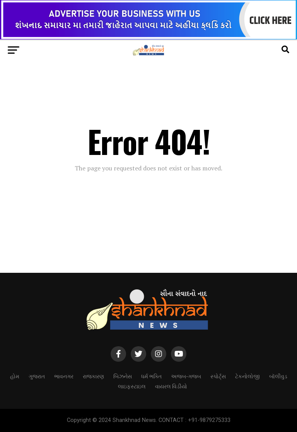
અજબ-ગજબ (186, 376)
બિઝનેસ (122, 376)
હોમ (14, 376)
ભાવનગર (63, 376)
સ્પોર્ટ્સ (218, 376)
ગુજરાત (37, 376)
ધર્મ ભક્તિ (151, 376)
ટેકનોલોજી (247, 376)
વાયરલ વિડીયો (171, 386)
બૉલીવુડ (278, 376)
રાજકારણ (93, 376)
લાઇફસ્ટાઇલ (132, 386)
